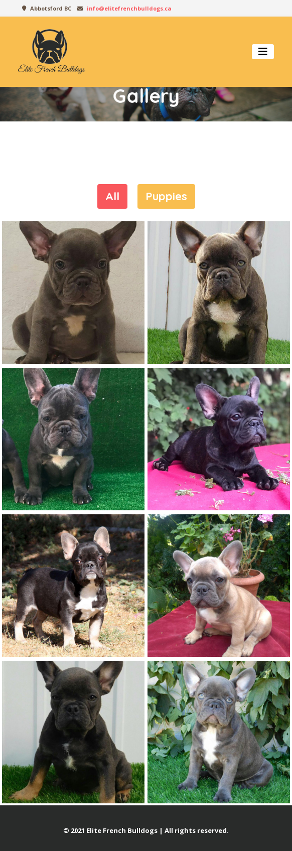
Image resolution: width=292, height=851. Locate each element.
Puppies (166, 196)
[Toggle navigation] (263, 51)
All (112, 196)
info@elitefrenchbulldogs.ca (129, 8)
